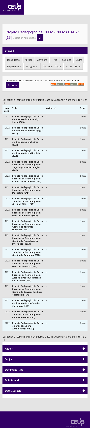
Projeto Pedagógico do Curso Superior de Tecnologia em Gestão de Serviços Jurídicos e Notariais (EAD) (27, 290)
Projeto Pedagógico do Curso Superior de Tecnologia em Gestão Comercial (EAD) (27, 263)
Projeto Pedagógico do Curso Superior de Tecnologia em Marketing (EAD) (27, 190)
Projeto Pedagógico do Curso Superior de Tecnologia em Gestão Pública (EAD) (27, 201)
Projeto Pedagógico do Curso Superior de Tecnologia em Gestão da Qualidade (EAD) (27, 252)
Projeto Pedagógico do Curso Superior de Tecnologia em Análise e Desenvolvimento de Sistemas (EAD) (27, 276)
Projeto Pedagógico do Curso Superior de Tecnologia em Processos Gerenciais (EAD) (27, 178)
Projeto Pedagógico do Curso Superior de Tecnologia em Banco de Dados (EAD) (27, 314)
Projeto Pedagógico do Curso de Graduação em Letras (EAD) (27, 142)
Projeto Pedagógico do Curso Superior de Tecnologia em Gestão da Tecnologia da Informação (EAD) (27, 239)
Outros (83, 116)
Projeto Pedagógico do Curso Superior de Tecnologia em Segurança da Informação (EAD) (27, 166)
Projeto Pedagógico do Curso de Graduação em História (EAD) (27, 153)
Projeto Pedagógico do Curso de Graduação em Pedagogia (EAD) (27, 130)
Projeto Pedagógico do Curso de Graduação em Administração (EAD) (27, 326)
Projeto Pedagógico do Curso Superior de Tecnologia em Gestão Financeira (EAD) (27, 212)
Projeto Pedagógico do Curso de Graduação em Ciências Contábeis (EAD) (27, 303)
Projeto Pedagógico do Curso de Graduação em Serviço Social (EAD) (27, 119)
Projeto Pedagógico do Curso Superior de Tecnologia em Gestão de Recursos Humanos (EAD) (27, 225)
